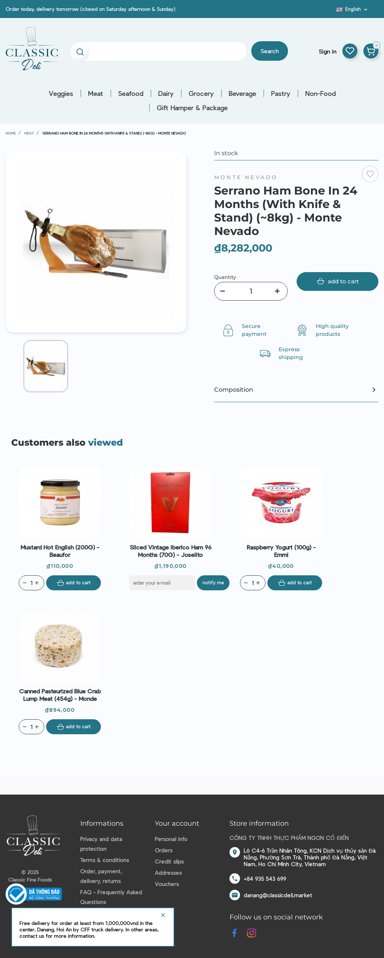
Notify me (213, 582)
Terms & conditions (104, 859)
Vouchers (167, 883)
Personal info (171, 838)
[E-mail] (162, 582)
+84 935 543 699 (265, 878)
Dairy (166, 93)
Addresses (168, 872)
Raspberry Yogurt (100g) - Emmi (281, 550)
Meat (95, 93)
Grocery (201, 93)
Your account (177, 823)
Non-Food (320, 93)
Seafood (130, 93)
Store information (259, 823)
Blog (331, 11)
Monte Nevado (246, 177)
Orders (163, 850)
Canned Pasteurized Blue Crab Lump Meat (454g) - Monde (60, 694)
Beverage (242, 93)
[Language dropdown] (352, 9)
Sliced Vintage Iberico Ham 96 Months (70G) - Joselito (171, 550)
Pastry (280, 93)
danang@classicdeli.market (278, 895)
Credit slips (169, 861)
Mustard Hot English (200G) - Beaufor (60, 550)
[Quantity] (251, 291)
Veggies (61, 93)
